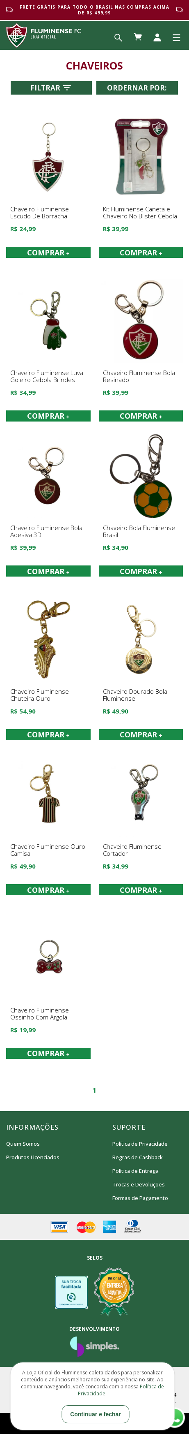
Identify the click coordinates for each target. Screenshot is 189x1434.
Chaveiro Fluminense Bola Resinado (139, 376)
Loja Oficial (43, 35)
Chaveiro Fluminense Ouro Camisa (47, 850)
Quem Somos (23, 1143)
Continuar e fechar (95, 1414)
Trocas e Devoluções (138, 1184)
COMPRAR (48, 252)
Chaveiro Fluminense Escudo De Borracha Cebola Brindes (39, 216)
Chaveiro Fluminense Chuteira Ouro (39, 695)
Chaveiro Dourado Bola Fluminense (135, 695)
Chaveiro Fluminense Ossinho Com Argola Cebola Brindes (39, 1017)
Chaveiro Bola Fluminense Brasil (139, 531)
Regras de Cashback (137, 1157)
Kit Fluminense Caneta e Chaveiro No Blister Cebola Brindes (140, 216)
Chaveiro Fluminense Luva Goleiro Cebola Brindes (46, 376)
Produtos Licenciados (32, 1157)
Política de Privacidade (140, 1143)
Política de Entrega (135, 1171)
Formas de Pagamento (140, 1198)
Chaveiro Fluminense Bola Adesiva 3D (46, 531)
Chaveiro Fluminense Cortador (132, 850)
